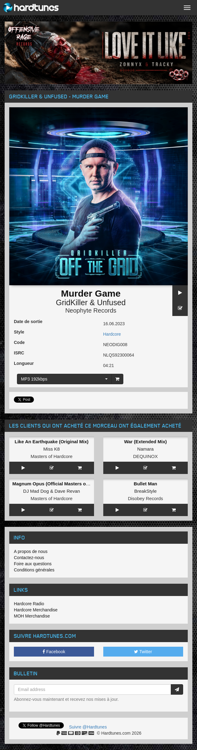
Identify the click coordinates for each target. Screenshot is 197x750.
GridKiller (72, 302)
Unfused (111, 302)
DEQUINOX (145, 456)
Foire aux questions (32, 563)
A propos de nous (30, 551)
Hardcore (112, 334)
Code (19, 342)
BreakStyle (145, 491)
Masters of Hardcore (51, 456)
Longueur (24, 363)
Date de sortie (28, 321)
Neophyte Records (91, 310)
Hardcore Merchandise (36, 609)
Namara (145, 449)
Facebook (54, 651)
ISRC (19, 352)
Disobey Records (145, 498)
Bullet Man (145, 483)
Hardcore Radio (29, 603)
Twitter (143, 651)
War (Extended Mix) (145, 441)
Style (19, 332)
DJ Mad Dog (36, 491)
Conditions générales (34, 569)
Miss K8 (51, 449)
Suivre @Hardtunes (88, 726)
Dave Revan (67, 491)
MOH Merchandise (32, 616)
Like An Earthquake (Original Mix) (52, 441)
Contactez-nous (29, 557)
